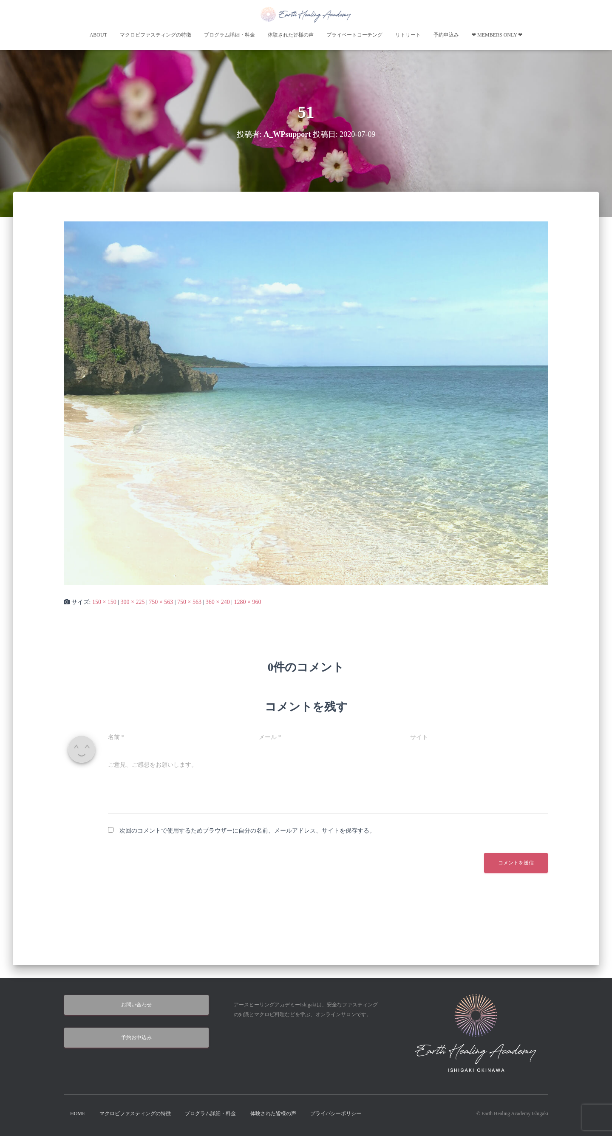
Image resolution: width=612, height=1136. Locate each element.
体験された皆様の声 (291, 35)
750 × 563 (161, 602)
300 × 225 (133, 602)
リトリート (408, 35)
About (98, 35)
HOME (77, 1113)
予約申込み (446, 35)
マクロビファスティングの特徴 (155, 35)
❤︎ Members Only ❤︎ (497, 35)
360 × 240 (218, 602)
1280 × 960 (247, 602)
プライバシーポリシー (335, 1113)
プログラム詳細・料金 (229, 35)
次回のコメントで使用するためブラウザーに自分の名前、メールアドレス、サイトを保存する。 (247, 830)
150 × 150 (104, 602)
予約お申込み (136, 1037)
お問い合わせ (136, 1005)
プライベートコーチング (354, 35)
